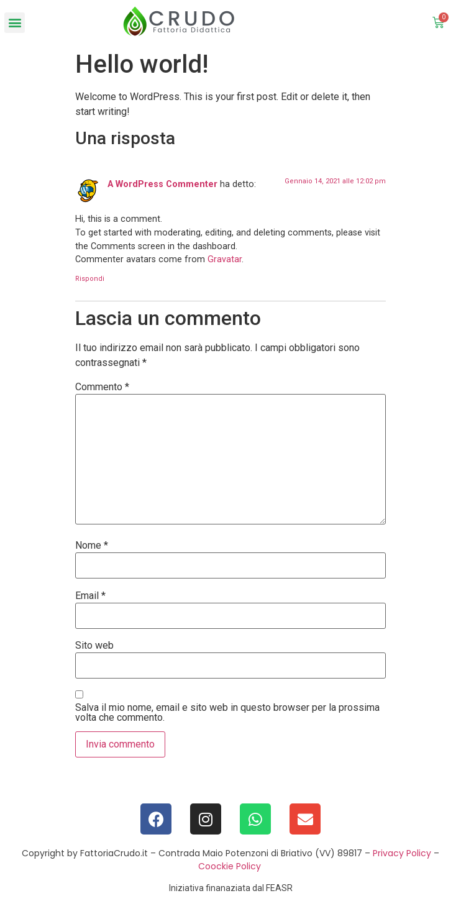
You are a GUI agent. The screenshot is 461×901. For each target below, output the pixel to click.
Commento (102, 387)
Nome (91, 546)
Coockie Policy (229, 866)
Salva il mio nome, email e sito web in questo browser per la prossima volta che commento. (227, 713)
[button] (14, 22)
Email (90, 596)
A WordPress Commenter (162, 184)
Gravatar (225, 259)
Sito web (94, 646)
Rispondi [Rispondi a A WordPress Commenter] (89, 279)
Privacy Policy (402, 853)
